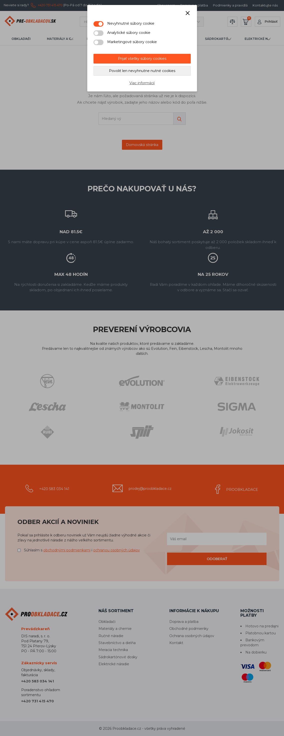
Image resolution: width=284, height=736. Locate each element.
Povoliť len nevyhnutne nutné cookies (142, 71)
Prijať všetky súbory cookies (142, 58)
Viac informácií (142, 83)
